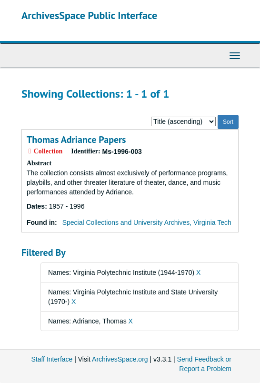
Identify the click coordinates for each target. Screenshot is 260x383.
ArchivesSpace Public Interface (89, 15)
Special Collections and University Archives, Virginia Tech (146, 222)
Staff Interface (51, 359)
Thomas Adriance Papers (76, 139)
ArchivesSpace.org (120, 359)
